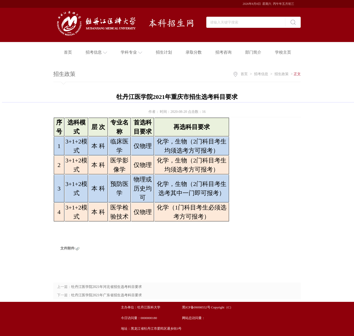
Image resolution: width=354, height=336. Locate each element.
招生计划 (164, 52)
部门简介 (253, 52)
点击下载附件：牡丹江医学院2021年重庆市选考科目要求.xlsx (127, 248)
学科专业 (131, 52)
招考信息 (96, 52)
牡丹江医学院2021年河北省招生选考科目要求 (106, 287)
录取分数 (194, 52)
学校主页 (283, 52)
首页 (68, 52)
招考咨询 (223, 52)
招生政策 (281, 74)
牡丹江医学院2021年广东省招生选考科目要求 (106, 295)
